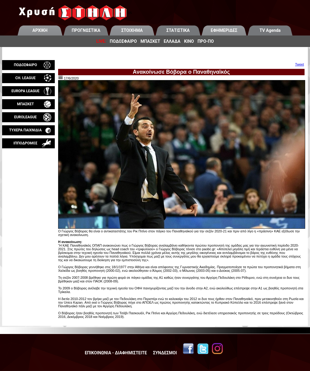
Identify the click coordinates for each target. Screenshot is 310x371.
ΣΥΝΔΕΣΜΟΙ (165, 352)
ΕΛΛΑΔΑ (172, 41)
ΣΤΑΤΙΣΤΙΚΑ (178, 30)
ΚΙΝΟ (189, 41)
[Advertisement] (28, 219)
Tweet (299, 64)
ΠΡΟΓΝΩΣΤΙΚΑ (86, 30)
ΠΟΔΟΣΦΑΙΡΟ (123, 41)
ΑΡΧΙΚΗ (40, 30)
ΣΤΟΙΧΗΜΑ (132, 30)
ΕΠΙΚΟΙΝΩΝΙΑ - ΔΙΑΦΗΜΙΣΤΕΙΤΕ (116, 352)
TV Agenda (270, 30)
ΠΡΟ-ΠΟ (205, 41)
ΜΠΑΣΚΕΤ (150, 41)
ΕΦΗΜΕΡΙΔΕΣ (224, 30)
